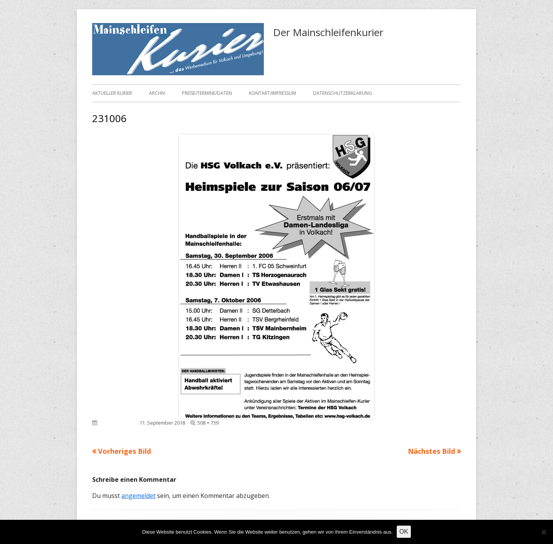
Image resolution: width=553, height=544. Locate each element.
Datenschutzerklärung (342, 93)
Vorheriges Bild (124, 451)
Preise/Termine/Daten (207, 93)
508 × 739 (208, 422)
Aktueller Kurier (112, 93)
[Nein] (543, 532)
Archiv (157, 93)
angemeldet (138, 495)
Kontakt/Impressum (272, 93)
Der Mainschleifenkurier (328, 32)
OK (403, 531)
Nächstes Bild (431, 451)
